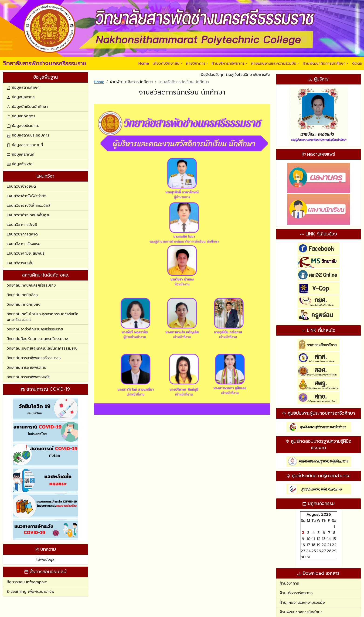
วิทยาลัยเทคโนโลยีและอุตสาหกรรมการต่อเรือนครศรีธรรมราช (42, 317)
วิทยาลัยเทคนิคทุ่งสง (23, 304)
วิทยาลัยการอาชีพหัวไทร (26, 367)
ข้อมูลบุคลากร (20, 97)
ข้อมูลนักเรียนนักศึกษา (27, 106)
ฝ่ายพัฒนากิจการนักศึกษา (324, 63)
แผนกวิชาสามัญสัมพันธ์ (25, 253)
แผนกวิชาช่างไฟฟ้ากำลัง (26, 196)
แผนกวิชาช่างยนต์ (21, 186)
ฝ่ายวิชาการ (195, 63)
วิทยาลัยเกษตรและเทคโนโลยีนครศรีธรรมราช (42, 348)
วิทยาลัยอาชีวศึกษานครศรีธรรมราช (35, 329)
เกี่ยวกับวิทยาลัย (166, 63)
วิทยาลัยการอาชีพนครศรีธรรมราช (34, 358)
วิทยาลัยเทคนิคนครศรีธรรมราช (31, 285)
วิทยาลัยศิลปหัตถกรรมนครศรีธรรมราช (37, 339)
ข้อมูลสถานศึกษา (23, 87)
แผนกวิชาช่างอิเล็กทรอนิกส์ (29, 205)
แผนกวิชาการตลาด (22, 234)
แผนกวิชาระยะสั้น (20, 263)
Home (99, 82)
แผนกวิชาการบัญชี (22, 225)
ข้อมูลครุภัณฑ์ (20, 154)
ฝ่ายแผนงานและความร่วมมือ (273, 63)
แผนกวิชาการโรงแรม (23, 244)
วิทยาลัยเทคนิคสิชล (22, 295)
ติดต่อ (357, 63)
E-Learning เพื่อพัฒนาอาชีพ (30, 591)
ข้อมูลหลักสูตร (21, 116)
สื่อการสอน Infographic (27, 582)
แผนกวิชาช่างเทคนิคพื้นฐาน (29, 215)
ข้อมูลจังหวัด (20, 164)
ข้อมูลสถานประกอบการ (28, 135)
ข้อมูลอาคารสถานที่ (25, 145)
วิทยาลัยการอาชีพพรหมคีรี (28, 377)
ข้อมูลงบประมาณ (23, 126)
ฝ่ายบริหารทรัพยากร (228, 63)
